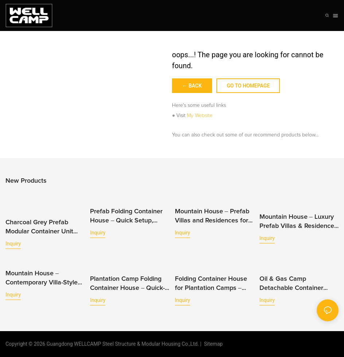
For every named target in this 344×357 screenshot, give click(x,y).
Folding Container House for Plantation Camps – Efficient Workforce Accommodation (211, 284)
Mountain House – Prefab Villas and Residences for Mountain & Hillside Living (212, 216)
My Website (199, 115)
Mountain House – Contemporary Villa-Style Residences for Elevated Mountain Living (41, 278)
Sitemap (212, 344)
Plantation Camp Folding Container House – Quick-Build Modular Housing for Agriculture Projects (128, 284)
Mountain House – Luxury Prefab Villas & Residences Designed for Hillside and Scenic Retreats (298, 222)
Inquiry (13, 244)
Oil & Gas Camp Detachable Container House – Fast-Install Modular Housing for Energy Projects (291, 284)
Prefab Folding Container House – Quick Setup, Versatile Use (126, 216)
